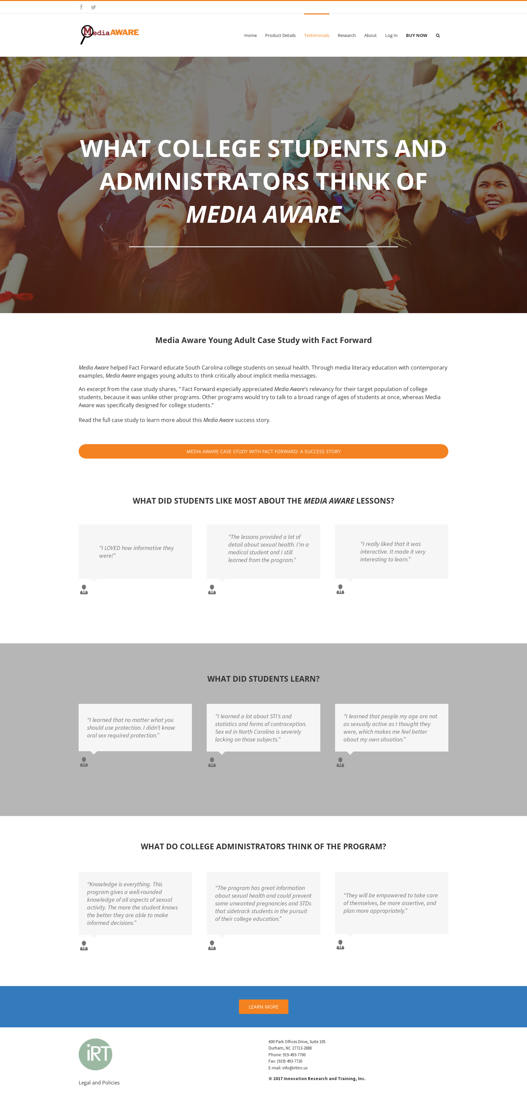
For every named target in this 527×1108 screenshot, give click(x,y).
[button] (438, 34)
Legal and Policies (99, 1082)
